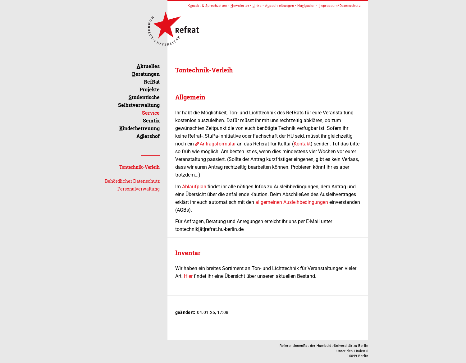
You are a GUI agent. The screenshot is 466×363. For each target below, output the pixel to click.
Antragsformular (218, 144)
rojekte (149, 89)
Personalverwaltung (138, 189)
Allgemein (190, 97)
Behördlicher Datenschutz (132, 181)
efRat (152, 81)
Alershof (148, 136)
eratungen (146, 74)
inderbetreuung (139, 128)
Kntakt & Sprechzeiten (207, 6)
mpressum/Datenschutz (339, 6)
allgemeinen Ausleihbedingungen (291, 202)
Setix (151, 120)
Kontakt (302, 144)
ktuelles (148, 66)
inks (257, 6)
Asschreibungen (279, 6)
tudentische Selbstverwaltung (139, 101)
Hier (188, 276)
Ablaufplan (194, 187)
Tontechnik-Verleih (139, 167)
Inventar (187, 253)
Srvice (151, 112)
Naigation (306, 6)
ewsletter (240, 6)
